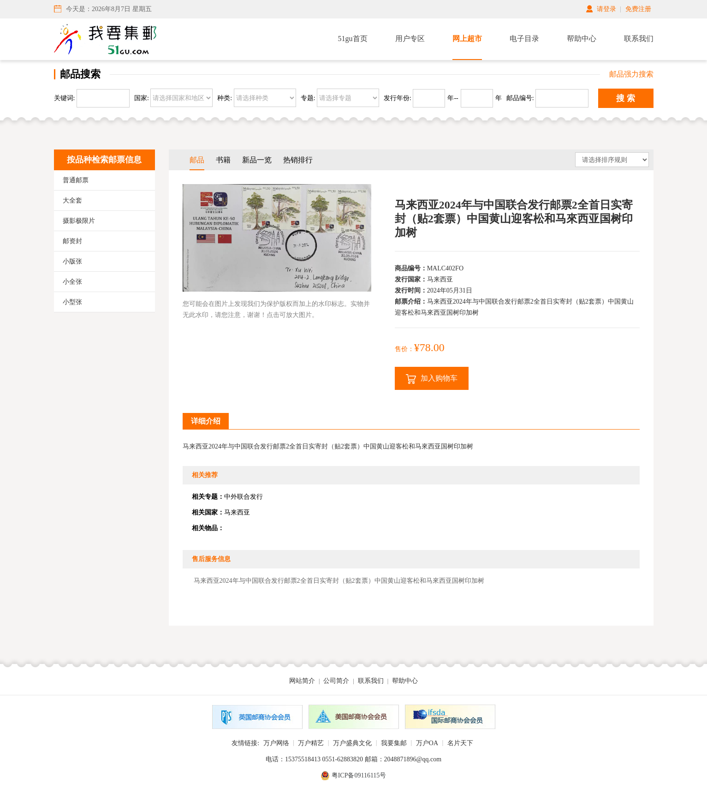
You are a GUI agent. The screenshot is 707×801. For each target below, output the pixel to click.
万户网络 (276, 743)
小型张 (72, 302)
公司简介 (336, 680)
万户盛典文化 (352, 743)
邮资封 (72, 241)
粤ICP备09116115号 (359, 775)
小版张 (72, 261)
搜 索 (625, 98)
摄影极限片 (79, 220)
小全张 (72, 281)
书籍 (223, 160)
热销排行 (298, 160)
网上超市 (467, 38)
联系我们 (639, 38)
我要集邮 (394, 743)
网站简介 (302, 680)
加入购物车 (431, 379)
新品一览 (257, 160)
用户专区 (410, 38)
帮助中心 (581, 38)
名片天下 (460, 743)
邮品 (197, 160)
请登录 (606, 9)
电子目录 (524, 38)
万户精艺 (311, 743)
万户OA (427, 743)
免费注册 (638, 9)
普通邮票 (76, 180)
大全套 (72, 200)
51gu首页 (353, 38)
